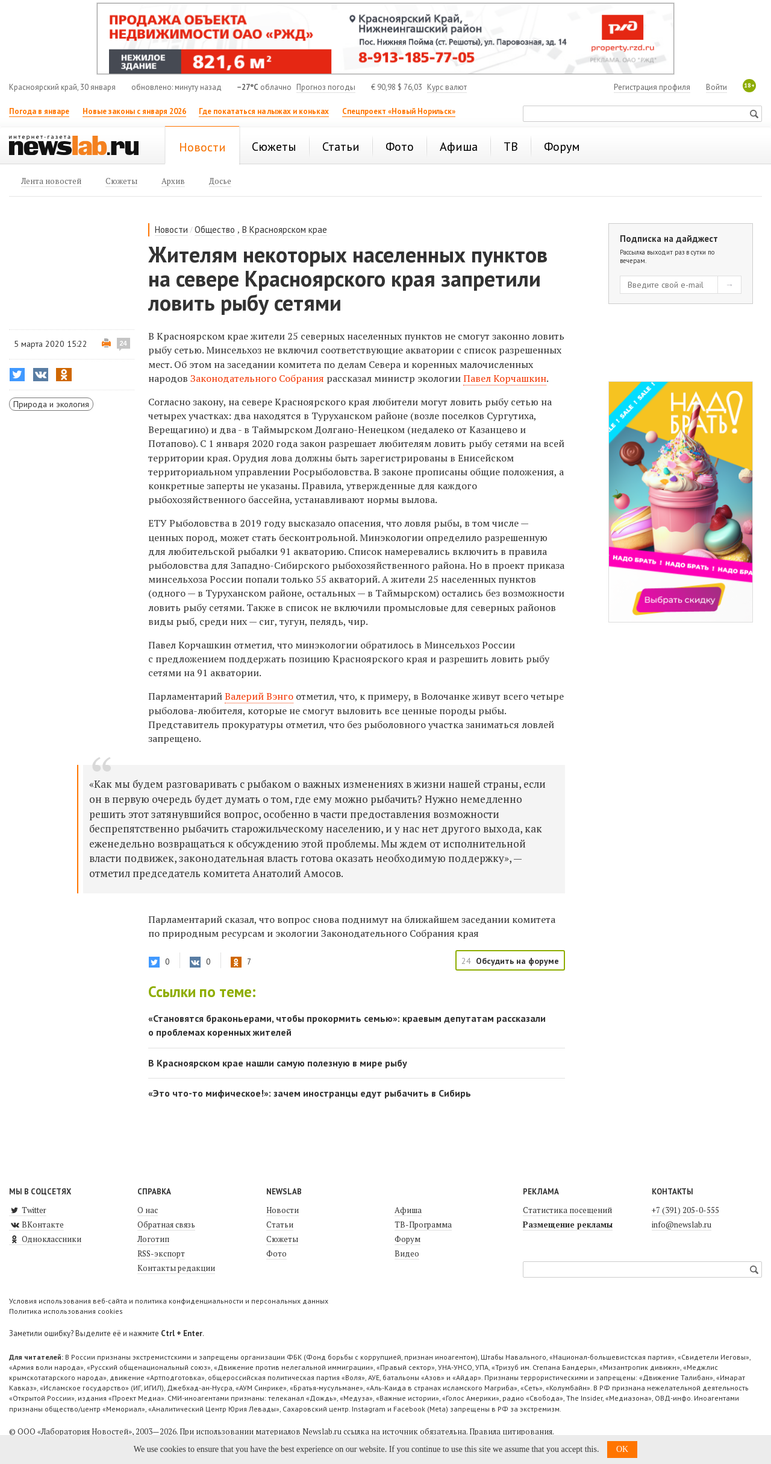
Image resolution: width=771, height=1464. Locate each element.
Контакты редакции (176, 1268)
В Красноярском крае (284, 229)
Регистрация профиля (652, 87)
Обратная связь (166, 1224)
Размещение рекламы (568, 1224)
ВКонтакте (36, 1224)
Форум (407, 1239)
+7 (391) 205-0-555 (685, 1210)
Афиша (408, 1210)
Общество (215, 229)
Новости (171, 229)
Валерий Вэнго (259, 696)
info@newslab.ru (681, 1224)
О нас (147, 1210)
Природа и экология (51, 404)
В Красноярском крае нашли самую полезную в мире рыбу (277, 1063)
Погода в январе (39, 111)
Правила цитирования (510, 1431)
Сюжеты (282, 1239)
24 (123, 343)
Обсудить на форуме (517, 960)
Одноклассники (45, 1239)
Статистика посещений (567, 1210)
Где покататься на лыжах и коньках (264, 111)
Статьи (279, 1224)
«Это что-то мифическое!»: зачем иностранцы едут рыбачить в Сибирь (309, 1093)
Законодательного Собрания (257, 378)
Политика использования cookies (66, 1311)
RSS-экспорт (161, 1253)
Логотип (153, 1239)
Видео (407, 1253)
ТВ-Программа (423, 1224)
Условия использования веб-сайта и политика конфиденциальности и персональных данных (168, 1300)
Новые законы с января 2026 (134, 111)
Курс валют (447, 87)
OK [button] (622, 1449)
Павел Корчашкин (504, 378)
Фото (276, 1253)
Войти (716, 87)
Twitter (27, 1210)
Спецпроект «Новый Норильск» (398, 111)
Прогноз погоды (325, 87)
